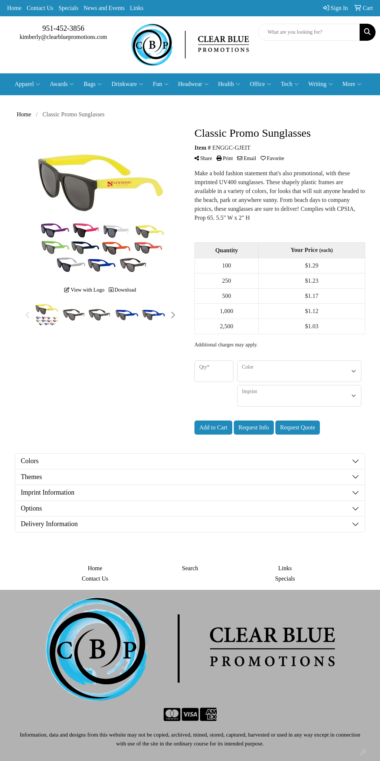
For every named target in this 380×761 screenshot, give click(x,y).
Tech (290, 84)
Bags (92, 84)
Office (260, 84)
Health (229, 84)
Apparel (27, 84)
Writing (320, 84)
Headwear (193, 84)
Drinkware (127, 84)
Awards (62, 84)
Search (190, 568)
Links (136, 8)
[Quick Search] (309, 32)
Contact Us (40, 8)
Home (14, 8)
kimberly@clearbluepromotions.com (63, 37)
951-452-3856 (63, 28)
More (352, 84)
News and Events (104, 8)
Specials (68, 8)
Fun (160, 84)
